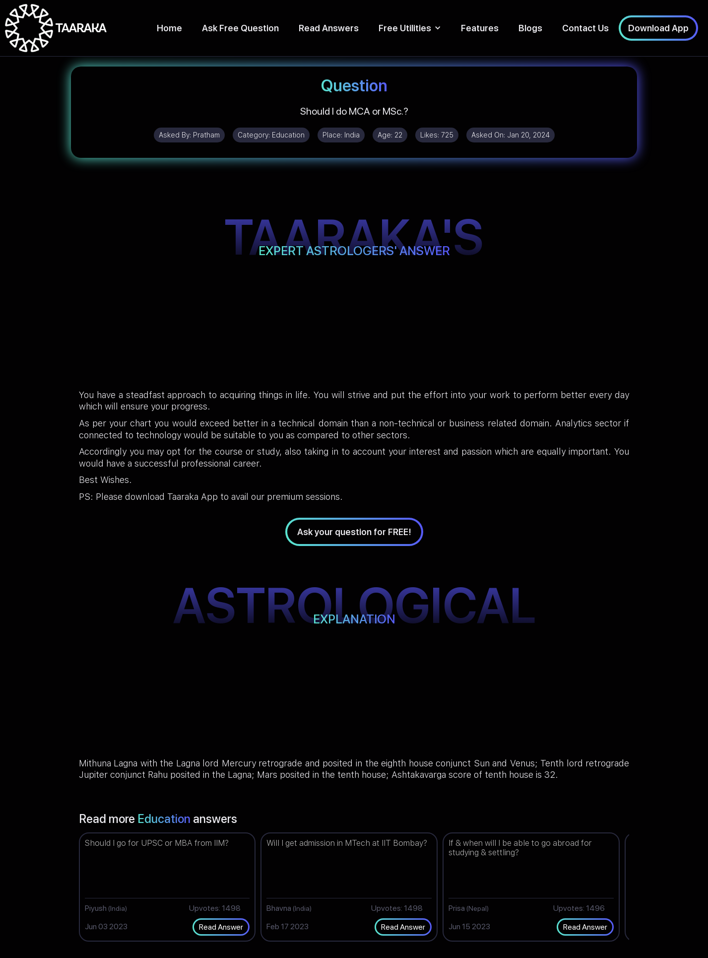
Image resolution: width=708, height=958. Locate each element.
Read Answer (221, 927)
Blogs (530, 28)
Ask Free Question (240, 28)
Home (169, 28)
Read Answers (329, 28)
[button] (410, 28)
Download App (658, 28)
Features (480, 28)
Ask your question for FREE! (354, 532)
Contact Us (585, 28)
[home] (56, 28)
